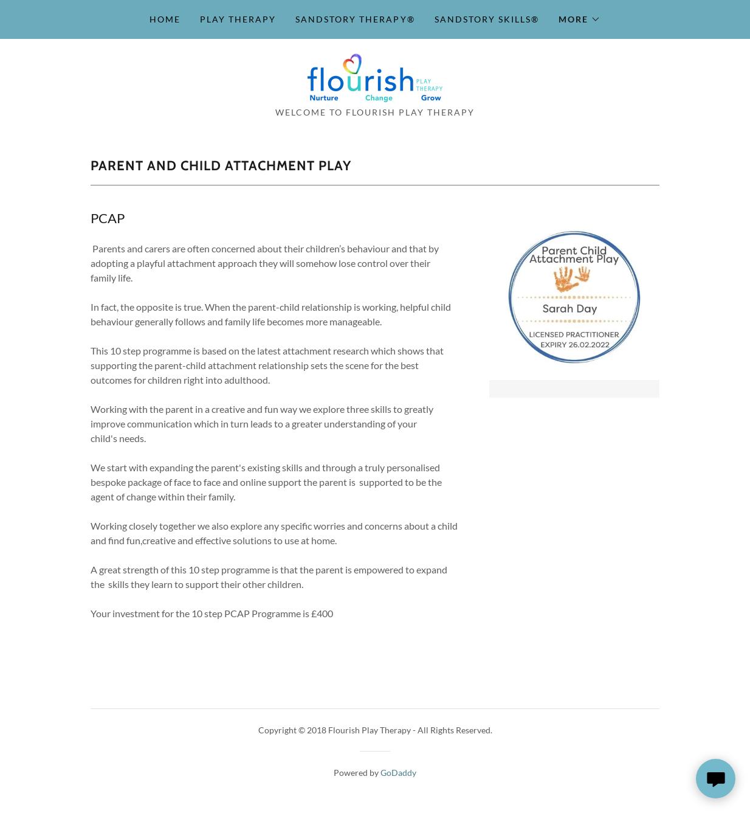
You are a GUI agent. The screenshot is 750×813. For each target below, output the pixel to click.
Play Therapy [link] (238, 19)
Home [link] (165, 19)
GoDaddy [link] (398, 772)
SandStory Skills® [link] (487, 19)
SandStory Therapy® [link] (355, 19)
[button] (579, 19)
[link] (375, 76)
